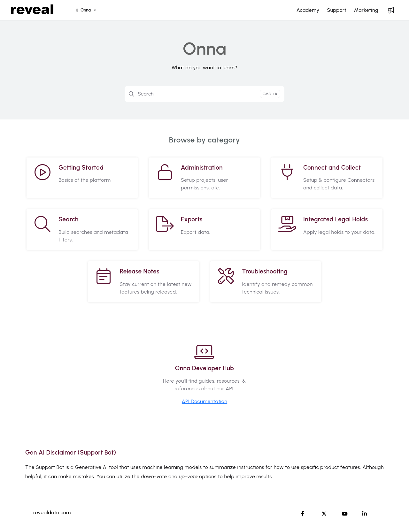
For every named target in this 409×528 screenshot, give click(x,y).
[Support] (336, 10)
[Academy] (308, 10)
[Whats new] (391, 10)
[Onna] (85, 10)
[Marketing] (366, 10)
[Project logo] (32, 10)
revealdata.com (52, 512)
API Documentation (204, 401)
